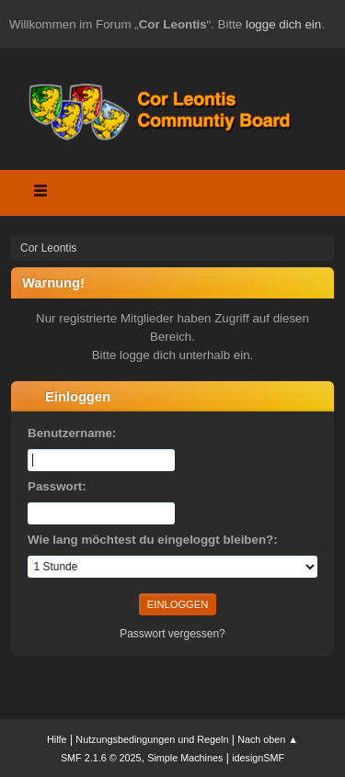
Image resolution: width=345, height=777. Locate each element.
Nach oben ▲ (267, 739)
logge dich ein (283, 24)
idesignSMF (258, 757)
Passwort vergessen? (172, 633)
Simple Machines (185, 757)
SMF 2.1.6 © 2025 (101, 757)
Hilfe (57, 739)
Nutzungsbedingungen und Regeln (151, 739)
